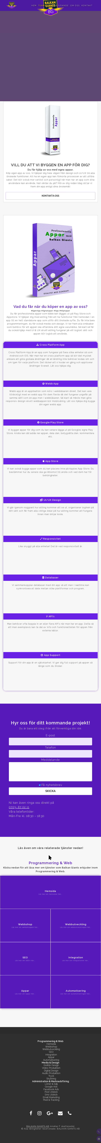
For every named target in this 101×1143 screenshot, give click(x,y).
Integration (51, 1054)
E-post (50, 735)
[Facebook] (31, 1113)
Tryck (51, 1076)
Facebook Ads (51, 1089)
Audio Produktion (51, 1073)
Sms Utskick (51, 1094)
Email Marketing (51, 1097)
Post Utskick (51, 1092)
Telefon (50, 747)
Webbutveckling (51, 1049)
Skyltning (51, 1078)
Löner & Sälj (51, 1084)
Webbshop (51, 1046)
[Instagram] (39, 1113)
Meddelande (50, 759)
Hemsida (51, 1044)
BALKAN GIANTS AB (37, 1126)
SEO (51, 1052)
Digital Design (51, 1070)
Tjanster (44, 6)
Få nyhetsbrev (51, 785)
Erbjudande (61, 6)
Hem (34, 6)
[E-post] (60, 1113)
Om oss (75, 6)
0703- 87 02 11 (19, 807)
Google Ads (51, 1086)
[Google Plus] (50, 1113)
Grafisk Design (51, 1065)
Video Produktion (51, 1068)
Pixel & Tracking (51, 1100)
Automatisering (51, 1060)
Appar (51, 1057)
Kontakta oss (50, 195)
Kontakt (87, 6)
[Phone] (69, 1113)
